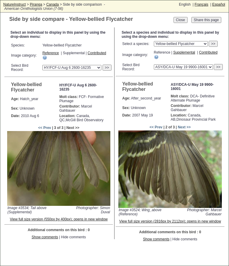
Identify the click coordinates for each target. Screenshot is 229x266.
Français (201, 4)
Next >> (184, 127)
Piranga (36, 4)
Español (218, 4)
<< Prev (44, 128)
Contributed (97, 53)
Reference (50, 53)
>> (107, 68)
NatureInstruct (14, 4)
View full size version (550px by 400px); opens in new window (59, 219)
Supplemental (184, 52)
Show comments (45, 237)
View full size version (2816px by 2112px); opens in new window (170, 221)
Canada (52, 4)
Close (180, 20)
